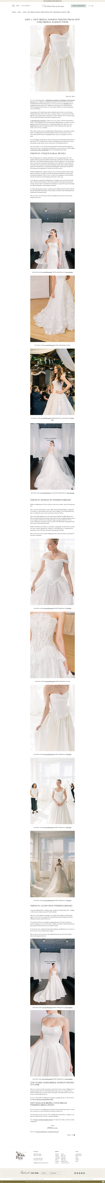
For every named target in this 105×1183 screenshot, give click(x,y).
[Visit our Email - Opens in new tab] (84, 1173)
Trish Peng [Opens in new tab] (68, 608)
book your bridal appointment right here (43, 1120)
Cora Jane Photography (47, 272)
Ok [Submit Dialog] (103, 1181)
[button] (16, 6)
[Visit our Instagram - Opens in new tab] (75, 1173)
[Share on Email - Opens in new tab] (74, 1135)
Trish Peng (68, 754)
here (79, 1181)
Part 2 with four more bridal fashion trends (43, 1099)
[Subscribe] (65, 1173)
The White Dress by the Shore (39, 120)
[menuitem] (16, 6)
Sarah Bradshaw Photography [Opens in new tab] (53, 1131)
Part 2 (37, 139)
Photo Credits (78, 1155)
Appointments (79, 1154)
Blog (19, 12)
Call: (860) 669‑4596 (38, 1158)
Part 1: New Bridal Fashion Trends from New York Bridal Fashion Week (46, 12)
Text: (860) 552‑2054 (38, 1160)
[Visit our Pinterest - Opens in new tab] (79, 1173)
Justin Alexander (69, 272)
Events (77, 1158)
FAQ (77, 1161)
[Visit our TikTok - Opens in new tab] (77, 1173)
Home (14, 12)
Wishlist (77, 1160)
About (77, 1157)
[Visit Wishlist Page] (91, 6)
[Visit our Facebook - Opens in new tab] (82, 1173)
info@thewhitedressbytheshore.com (41, 1163)
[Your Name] (46, 1173)
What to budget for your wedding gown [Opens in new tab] (52, 1)
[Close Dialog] (2, 1182)
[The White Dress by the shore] (52, 5)
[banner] (21, 1155)
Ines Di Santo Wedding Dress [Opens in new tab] (41, 1131)
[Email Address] (59, 1173)
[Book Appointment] (78, 6)
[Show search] (89, 6)
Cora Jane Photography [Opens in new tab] (48, 608)
